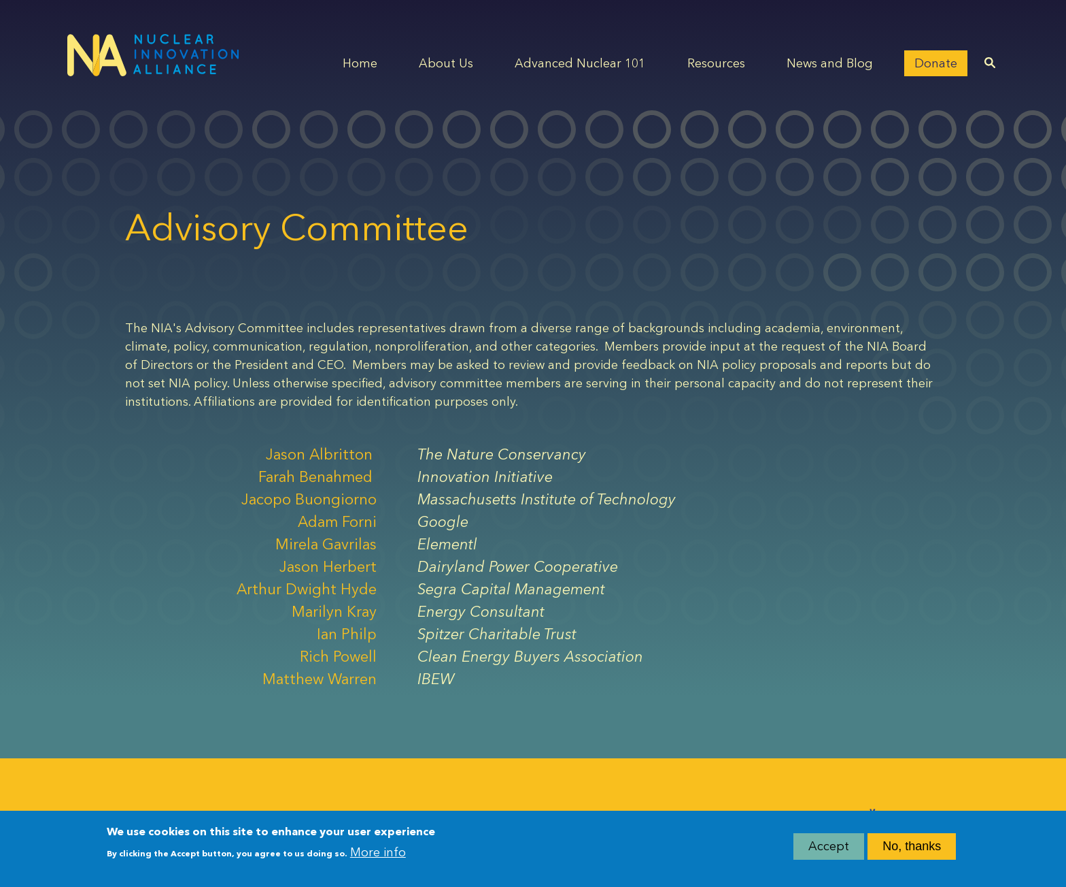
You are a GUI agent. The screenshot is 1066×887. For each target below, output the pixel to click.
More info (378, 855)
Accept (828, 850)
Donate (935, 63)
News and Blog (830, 63)
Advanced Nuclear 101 (580, 63)
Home (360, 63)
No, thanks (911, 850)
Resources (716, 63)
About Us (446, 63)
